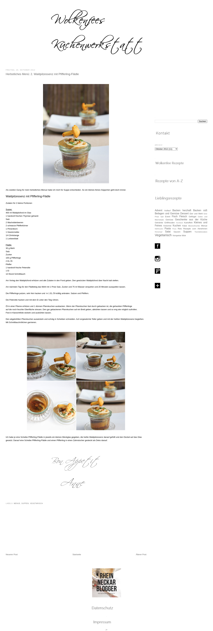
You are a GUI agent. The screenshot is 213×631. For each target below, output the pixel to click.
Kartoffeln (188, 222)
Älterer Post (141, 554)
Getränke (159, 222)
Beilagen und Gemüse (167, 213)
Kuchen (177, 225)
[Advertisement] (29, 531)
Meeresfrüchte (194, 226)
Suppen (25, 503)
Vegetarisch (36, 503)
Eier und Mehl (196, 213)
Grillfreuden (169, 222)
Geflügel (192, 216)
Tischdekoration (201, 232)
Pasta (168, 228)
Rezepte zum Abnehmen (195, 228)
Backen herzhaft (181, 210)
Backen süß (200, 210)
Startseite (76, 554)
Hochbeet (179, 223)
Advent (158, 210)
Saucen (177, 232)
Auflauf (167, 210)
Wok (184, 235)
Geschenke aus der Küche (191, 219)
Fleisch (183, 216)
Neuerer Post (12, 554)
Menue (17, 503)
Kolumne (167, 226)
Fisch (175, 216)
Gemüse (169, 220)
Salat (168, 231)
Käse (184, 226)
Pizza (174, 229)
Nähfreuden (159, 229)
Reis (180, 228)
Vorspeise (176, 235)
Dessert (184, 213)
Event (167, 216)
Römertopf (158, 232)
